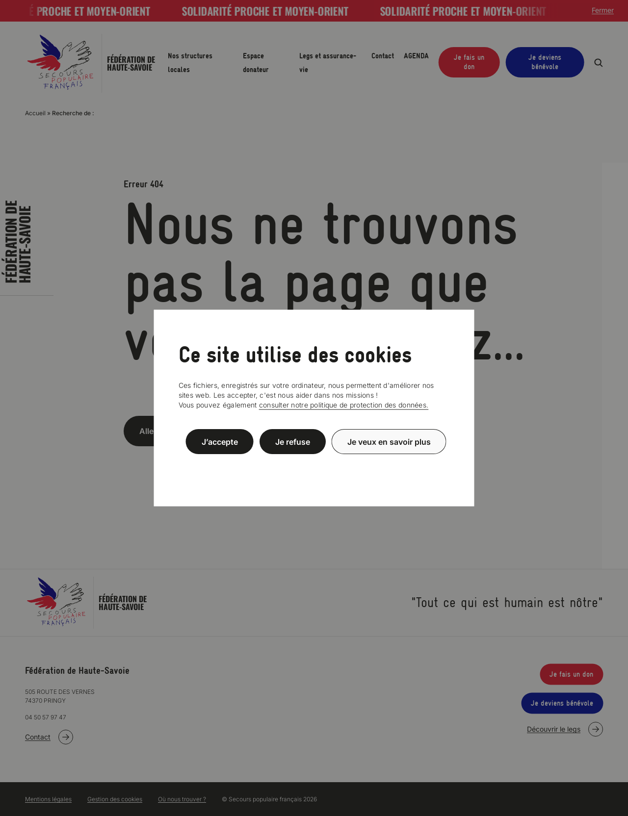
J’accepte (220, 441)
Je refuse (292, 441)
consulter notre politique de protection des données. (344, 405)
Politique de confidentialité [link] (314, 465)
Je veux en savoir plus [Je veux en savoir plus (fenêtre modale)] (389, 441)
